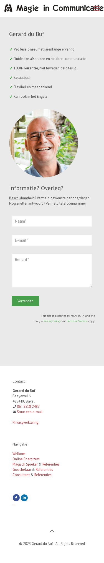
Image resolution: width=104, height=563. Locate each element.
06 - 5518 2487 (28, 406)
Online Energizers (26, 459)
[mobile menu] (96, 8)
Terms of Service (77, 321)
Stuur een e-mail (30, 411)
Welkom (18, 453)
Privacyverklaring (25, 422)
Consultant (21, 474)
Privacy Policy (52, 321)
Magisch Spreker (25, 464)
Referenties (51, 464)
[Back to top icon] (52, 531)
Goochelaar (21, 469)
